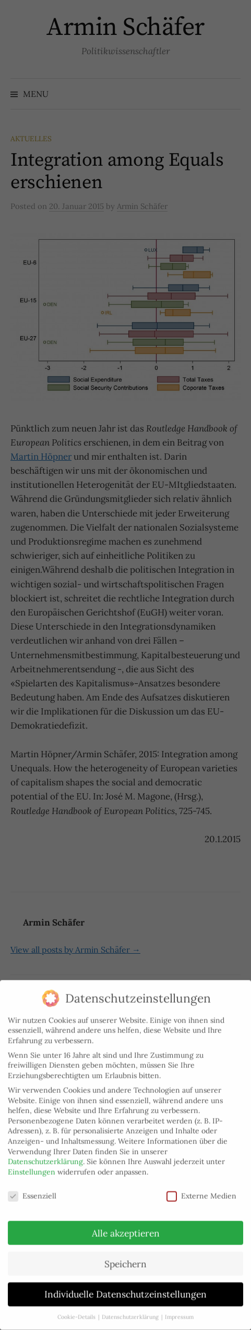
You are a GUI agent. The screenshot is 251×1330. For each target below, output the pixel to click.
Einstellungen (31, 1161)
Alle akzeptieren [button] (126, 1223)
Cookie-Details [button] (77, 1307)
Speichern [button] (125, 1254)
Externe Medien (201, 1186)
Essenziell (32, 1186)
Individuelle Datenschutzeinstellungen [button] (125, 1284)
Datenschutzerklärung (45, 1151)
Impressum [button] (179, 1307)
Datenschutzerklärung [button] (131, 1307)
